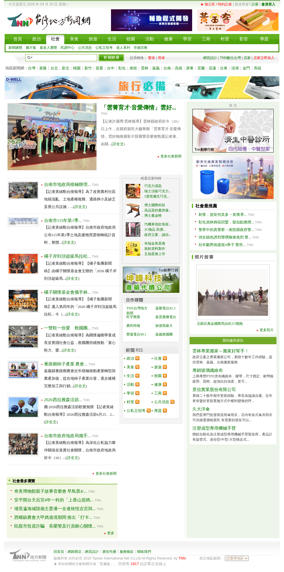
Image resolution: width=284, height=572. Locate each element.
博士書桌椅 (153, 216)
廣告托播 (109, 552)
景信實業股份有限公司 (214, 389)
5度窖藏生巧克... (157, 196)
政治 (130, 358)
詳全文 (118, 144)
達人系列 (123, 48)
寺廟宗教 (141, 48)
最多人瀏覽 (48, 48)
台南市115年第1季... (63, 220)
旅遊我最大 (164, 326)
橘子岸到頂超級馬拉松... (67, 256)
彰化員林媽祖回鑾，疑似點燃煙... (226, 222)
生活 (130, 376)
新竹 (88, 68)
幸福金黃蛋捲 (154, 243)
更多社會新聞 (171, 156)
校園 (158, 376)
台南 (167, 68)
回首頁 (59, 552)
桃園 (77, 68)
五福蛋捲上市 (154, 254)
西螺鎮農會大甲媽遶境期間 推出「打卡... (53, 517)
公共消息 (85, 48)
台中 (110, 68)
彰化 (122, 68)
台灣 (31, 68)
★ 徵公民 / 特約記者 (216, 4)
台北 (54, 68)
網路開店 (74, 552)
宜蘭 (201, 68)
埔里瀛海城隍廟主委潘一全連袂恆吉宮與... (55, 508)
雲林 (144, 68)
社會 (158, 358)
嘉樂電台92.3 (165, 308)
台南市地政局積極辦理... (67, 184)
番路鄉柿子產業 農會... (66, 364)
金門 (246, 68)
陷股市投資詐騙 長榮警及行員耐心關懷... (55, 526)
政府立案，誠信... (157, 235)
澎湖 (235, 68)
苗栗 (99, 68)
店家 (247, 58)
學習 (130, 393)
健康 (158, 384)
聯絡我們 (144, 552)
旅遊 (158, 367)
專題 (158, 410)
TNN (182, 558)
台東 (223, 68)
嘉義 (156, 68)
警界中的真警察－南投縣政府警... (226, 229)
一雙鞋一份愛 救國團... (67, 328)
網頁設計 (210, 58)
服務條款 (127, 552)
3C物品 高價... (155, 229)
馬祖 (257, 68)
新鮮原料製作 (154, 249)
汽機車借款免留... (157, 224)
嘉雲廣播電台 (165, 317)
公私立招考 (104, 48)
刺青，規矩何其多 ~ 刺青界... (223, 214)
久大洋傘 (201, 409)
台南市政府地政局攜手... (67, 435)
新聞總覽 (15, 48)
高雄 (178, 68)
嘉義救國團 (164, 334)
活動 (130, 384)
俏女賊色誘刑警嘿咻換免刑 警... (225, 237)
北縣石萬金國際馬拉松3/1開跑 (220, 324)
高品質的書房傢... (157, 210)
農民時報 (133, 326)
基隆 (43, 68)
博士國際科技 (154, 205)
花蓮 (212, 68)
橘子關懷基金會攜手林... (67, 292)
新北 (65, 68)
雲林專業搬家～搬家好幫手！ (220, 351)
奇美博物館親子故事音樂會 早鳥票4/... (50, 491)
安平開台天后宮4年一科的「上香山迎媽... (54, 500)
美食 (130, 367)
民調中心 (67, 48)
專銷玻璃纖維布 (207, 370)
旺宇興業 (133, 317)
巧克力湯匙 (153, 186)
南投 (133, 68)
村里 (130, 402)
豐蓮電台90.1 (136, 334)
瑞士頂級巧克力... (157, 191)
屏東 (190, 68)
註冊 (255, 4)
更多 (110, 533)
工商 (158, 393)
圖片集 (31, 48)
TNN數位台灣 (230, 58)
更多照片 (267, 330)
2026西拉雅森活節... (63, 399)
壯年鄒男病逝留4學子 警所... (222, 245)
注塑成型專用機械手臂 (214, 428)
